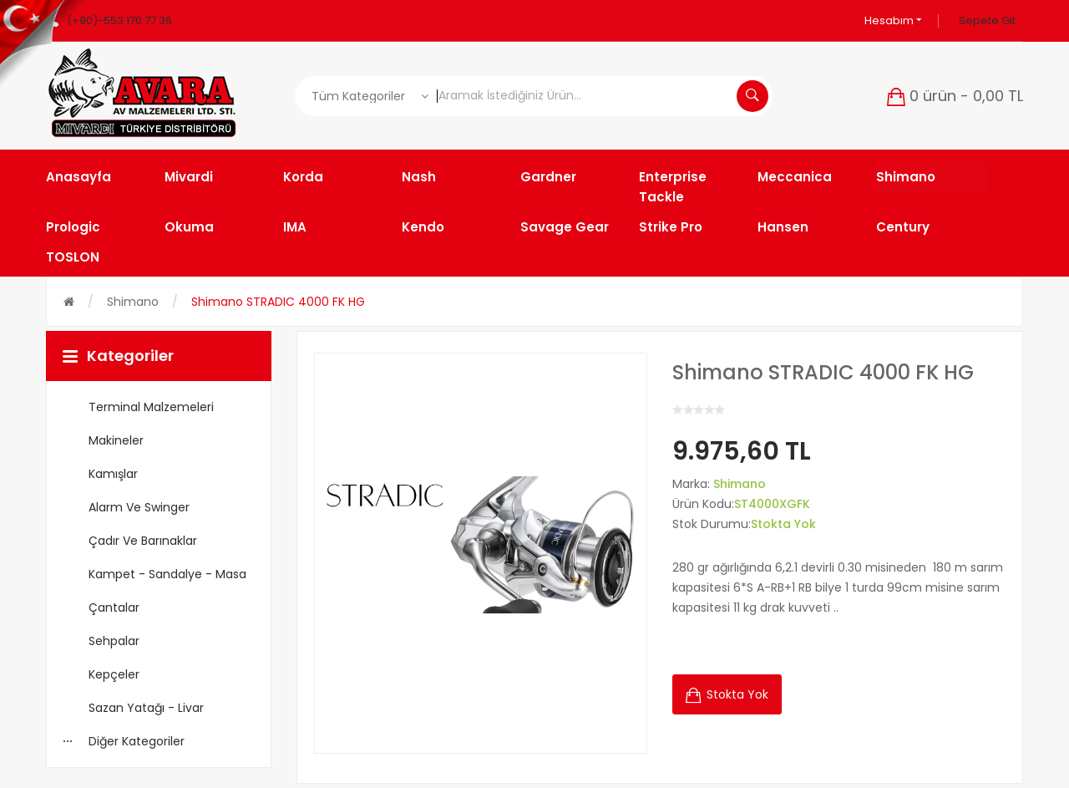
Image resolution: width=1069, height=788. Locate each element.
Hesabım (893, 20)
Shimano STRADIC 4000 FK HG (278, 301)
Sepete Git (987, 20)
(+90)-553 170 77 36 (119, 20)
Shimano (133, 301)
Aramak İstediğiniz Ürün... (752, 96)
